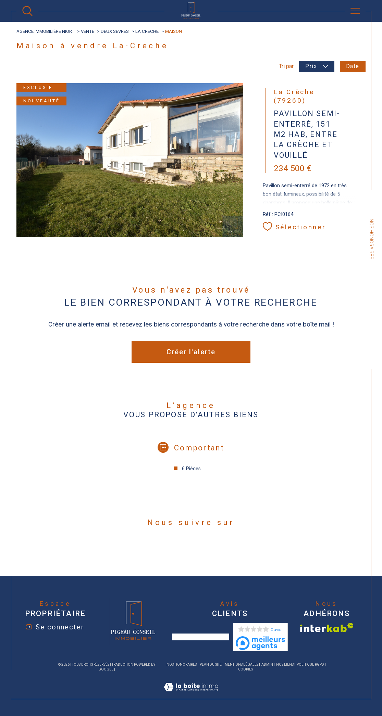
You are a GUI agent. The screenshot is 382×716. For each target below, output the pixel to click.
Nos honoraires (182, 664)
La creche (147, 31)
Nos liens (285, 664)
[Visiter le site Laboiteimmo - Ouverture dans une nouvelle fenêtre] (191, 695)
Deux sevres (115, 31)
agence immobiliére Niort (45, 31)
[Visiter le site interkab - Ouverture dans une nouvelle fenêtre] (327, 627)
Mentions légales (241, 664)
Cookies (245, 669)
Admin (267, 664)
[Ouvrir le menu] (355, 11)
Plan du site (211, 664)
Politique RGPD (310, 664)
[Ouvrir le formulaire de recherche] (27, 10)
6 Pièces (191, 468)
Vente (87, 31)
